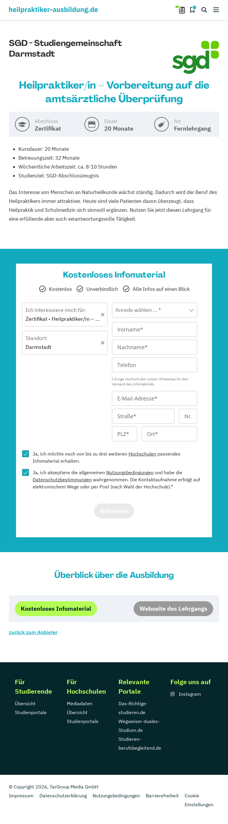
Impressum (21, 796)
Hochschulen (142, 454)
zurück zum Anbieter (33, 632)
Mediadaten (79, 703)
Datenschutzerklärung (63, 796)
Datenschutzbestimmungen (62, 479)
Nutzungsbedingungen (129, 472)
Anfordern (114, 511)
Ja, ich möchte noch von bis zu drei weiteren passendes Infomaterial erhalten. (106, 457)
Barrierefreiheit (162, 796)
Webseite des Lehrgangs (173, 609)
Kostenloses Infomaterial (56, 609)
